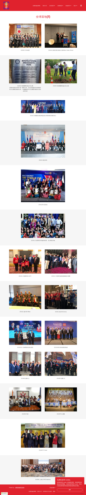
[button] (52, 6)
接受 (70, 489)
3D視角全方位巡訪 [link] (47, 491)
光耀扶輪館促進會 (19, 487)
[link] (6, 5)
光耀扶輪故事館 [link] (36, 5)
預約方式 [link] (45, 5)
